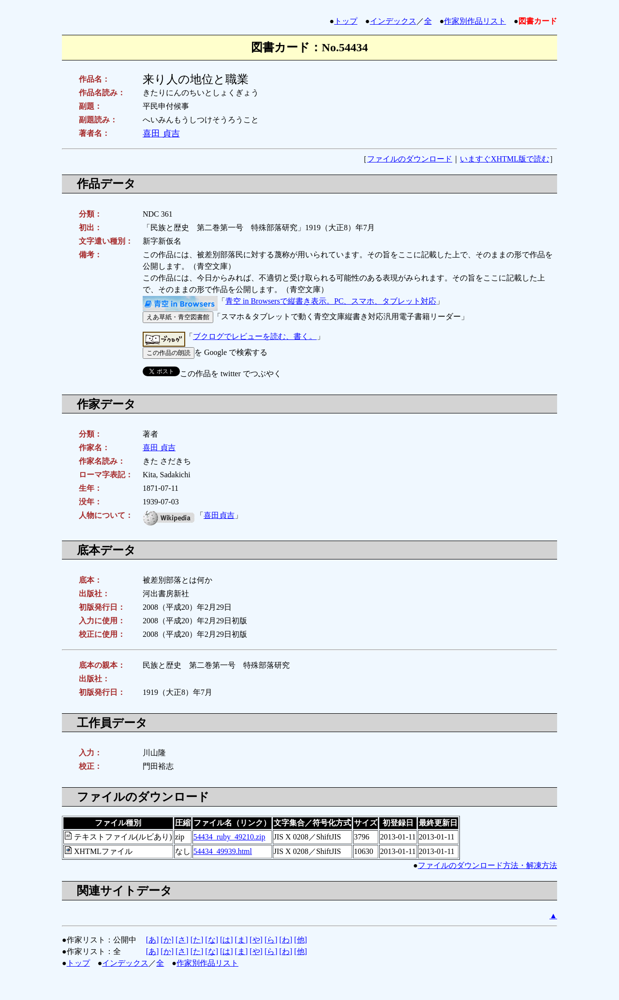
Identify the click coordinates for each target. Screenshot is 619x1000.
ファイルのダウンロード (409, 159)
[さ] (182, 940)
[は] (226, 940)
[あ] (152, 940)
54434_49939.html (222, 851)
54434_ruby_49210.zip (229, 837)
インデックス (393, 21)
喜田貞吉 (219, 515)
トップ (345, 21)
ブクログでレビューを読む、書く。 (255, 336)
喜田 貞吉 (161, 133)
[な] (211, 940)
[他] (300, 940)
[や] (256, 940)
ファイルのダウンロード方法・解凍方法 (487, 865)
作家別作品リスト (475, 21)
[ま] (241, 940)
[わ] (286, 940)
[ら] (271, 940)
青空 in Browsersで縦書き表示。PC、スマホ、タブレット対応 (330, 301)
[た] (197, 940)
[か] (167, 940)
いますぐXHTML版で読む (504, 159)
